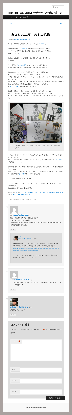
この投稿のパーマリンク (24, 194)
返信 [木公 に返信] (13, 315)
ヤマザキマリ (24, 48)
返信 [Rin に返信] (13, 230)
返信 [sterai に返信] (13, 290)
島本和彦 (59, 159)
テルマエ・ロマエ (33, 192)
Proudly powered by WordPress (36, 407)
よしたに (22, 174)
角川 (61, 192)
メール (14, 380)
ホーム (10, 17)
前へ (10, 24)
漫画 (57, 192)
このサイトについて (22, 17)
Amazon (41, 44)
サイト (14, 391)
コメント (16, 341)
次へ (62, 24)
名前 (13, 369)
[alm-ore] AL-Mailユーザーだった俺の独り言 (35, 12)
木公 (30, 39)
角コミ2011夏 (21, 65)
